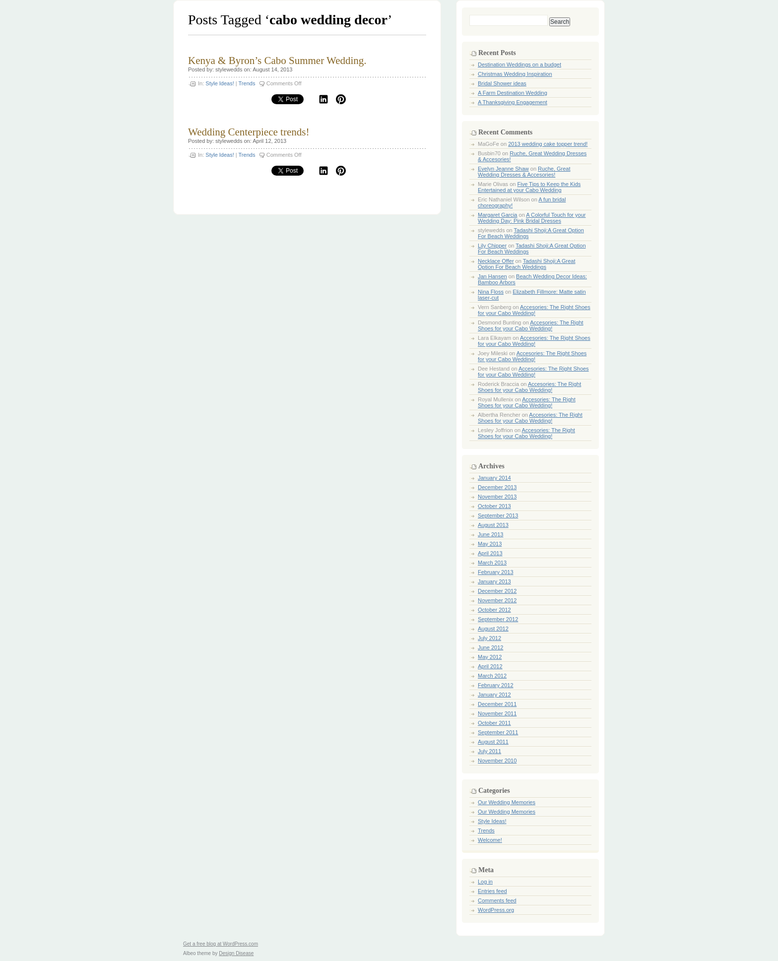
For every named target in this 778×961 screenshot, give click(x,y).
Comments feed (497, 900)
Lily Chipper (492, 246)
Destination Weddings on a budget (519, 64)
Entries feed (492, 891)
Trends (247, 83)
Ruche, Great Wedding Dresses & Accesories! (524, 172)
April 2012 (490, 666)
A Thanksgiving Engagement (512, 102)
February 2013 (496, 572)
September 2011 (498, 732)
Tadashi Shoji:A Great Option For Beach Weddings (527, 264)
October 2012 (494, 610)
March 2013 (492, 563)
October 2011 (494, 723)
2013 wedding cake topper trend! (547, 144)
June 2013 (490, 534)
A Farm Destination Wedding (512, 93)
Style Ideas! (219, 83)
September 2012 (498, 619)
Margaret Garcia (497, 215)
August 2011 (493, 742)
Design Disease (236, 953)
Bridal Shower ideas (502, 83)
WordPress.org (496, 910)
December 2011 (497, 704)
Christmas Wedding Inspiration (515, 74)
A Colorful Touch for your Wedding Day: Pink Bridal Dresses (531, 218)
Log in (485, 882)
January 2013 (494, 581)
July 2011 (489, 751)
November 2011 (497, 713)
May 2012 (490, 657)
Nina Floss (491, 292)
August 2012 (493, 629)
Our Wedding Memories (506, 802)
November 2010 (497, 761)
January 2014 (494, 478)
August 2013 (493, 525)
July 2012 (489, 638)
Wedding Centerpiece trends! (248, 132)
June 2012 (490, 647)
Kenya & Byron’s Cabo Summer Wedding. (277, 60)
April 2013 (490, 553)
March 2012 (492, 676)
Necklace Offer (496, 261)
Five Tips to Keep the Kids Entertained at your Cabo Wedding (529, 187)
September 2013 (498, 515)
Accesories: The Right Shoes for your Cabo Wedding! (534, 310)
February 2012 (496, 685)
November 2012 (497, 600)
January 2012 (494, 695)
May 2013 (490, 544)
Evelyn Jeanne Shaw (503, 169)
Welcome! (490, 840)
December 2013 (497, 487)
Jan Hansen (492, 276)
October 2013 (494, 506)
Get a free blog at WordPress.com (220, 944)
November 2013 (497, 497)
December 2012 (497, 591)
